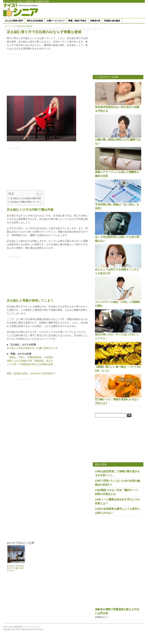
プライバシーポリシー (32, 627)
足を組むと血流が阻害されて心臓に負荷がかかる (32, 348)
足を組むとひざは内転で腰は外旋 (26, 198)
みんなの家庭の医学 (14, 20)
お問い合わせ (8, 627)
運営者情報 (18, 627)
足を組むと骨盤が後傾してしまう (26, 202)
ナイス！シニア (10, 1)
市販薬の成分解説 (112, 20)
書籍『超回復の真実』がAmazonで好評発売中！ (32, 373)
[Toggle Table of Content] (37, 194)
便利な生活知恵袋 (35, 20)
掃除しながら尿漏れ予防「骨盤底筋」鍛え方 (30, 361)
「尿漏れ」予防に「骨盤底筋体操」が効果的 (30, 357)
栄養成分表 (95, 20)
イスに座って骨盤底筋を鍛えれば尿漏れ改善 (30, 364)
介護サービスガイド (56, 20)
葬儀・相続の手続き (77, 20)
